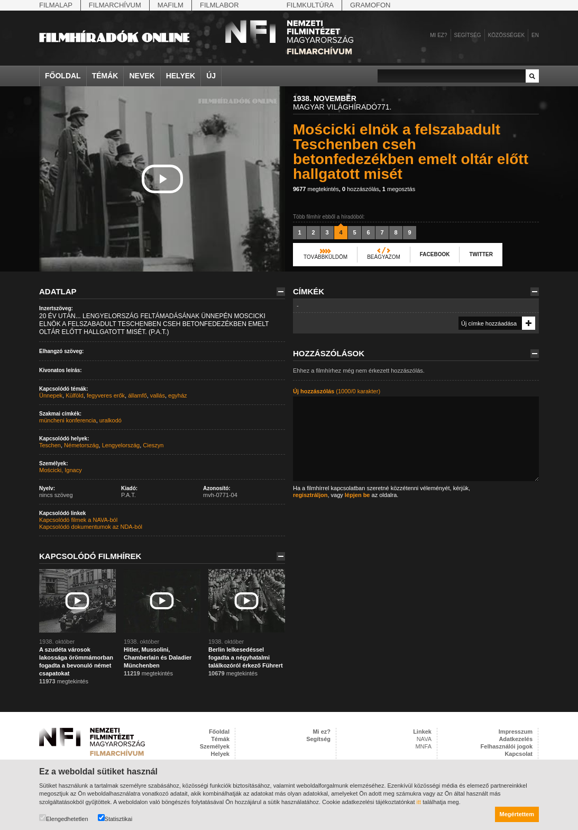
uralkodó (110, 420)
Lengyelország (121, 445)
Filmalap (55, 5)
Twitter (480, 254)
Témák (105, 75)
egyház (177, 395)
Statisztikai (115, 818)
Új (211, 75)
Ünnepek (50, 395)
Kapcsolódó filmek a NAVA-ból (78, 520)
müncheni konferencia (67, 420)
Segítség (467, 35)
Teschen (50, 445)
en (535, 35)
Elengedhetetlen (63, 818)
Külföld (75, 395)
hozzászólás (360, 189)
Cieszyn (153, 445)
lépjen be (357, 495)
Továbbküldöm (325, 257)
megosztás (398, 189)
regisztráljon (310, 495)
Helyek (181, 75)
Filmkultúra (310, 5)
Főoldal (63, 75)
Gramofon (370, 5)
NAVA (424, 739)
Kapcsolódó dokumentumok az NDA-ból (90, 527)
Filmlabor (219, 5)
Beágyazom (383, 257)
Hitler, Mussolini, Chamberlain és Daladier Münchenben (157, 657)
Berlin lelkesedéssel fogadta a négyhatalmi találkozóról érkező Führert (245, 657)
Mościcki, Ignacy (60, 470)
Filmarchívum (115, 5)
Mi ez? (438, 35)
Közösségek (506, 35)
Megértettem (517, 814)
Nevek (141, 75)
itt (419, 802)
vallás (157, 395)
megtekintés (316, 189)
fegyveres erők (106, 395)
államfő (137, 395)
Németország (81, 445)
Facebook (435, 254)
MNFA (423, 746)
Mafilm (171, 5)
